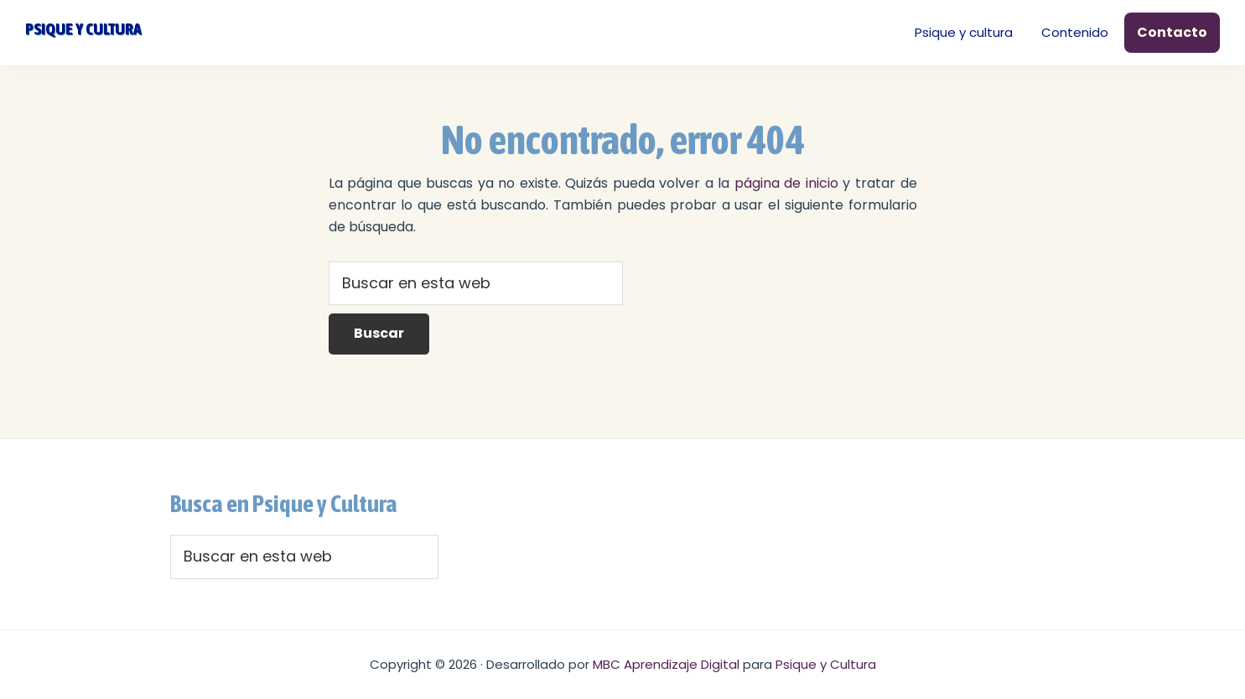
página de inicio (786, 183)
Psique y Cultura (826, 664)
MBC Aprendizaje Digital (666, 664)
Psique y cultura (83, 28)
